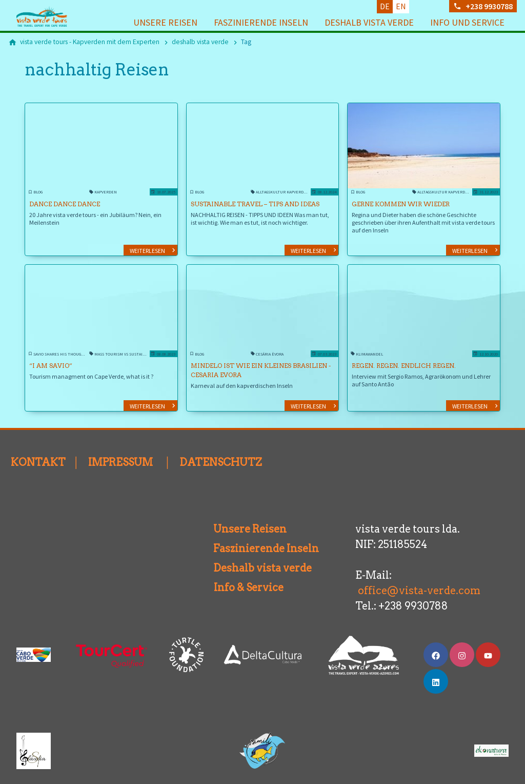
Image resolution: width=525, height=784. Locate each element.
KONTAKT (38, 449)
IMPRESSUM (120, 449)
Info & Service (245, 574)
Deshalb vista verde (250, 554)
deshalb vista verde (369, 22)
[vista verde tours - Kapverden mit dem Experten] (89, 42)
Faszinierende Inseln (261, 22)
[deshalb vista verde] (200, 42)
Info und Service (467, 22)
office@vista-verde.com (419, 577)
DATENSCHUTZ (220, 449)
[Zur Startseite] (57, 16)
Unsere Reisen (165, 22)
